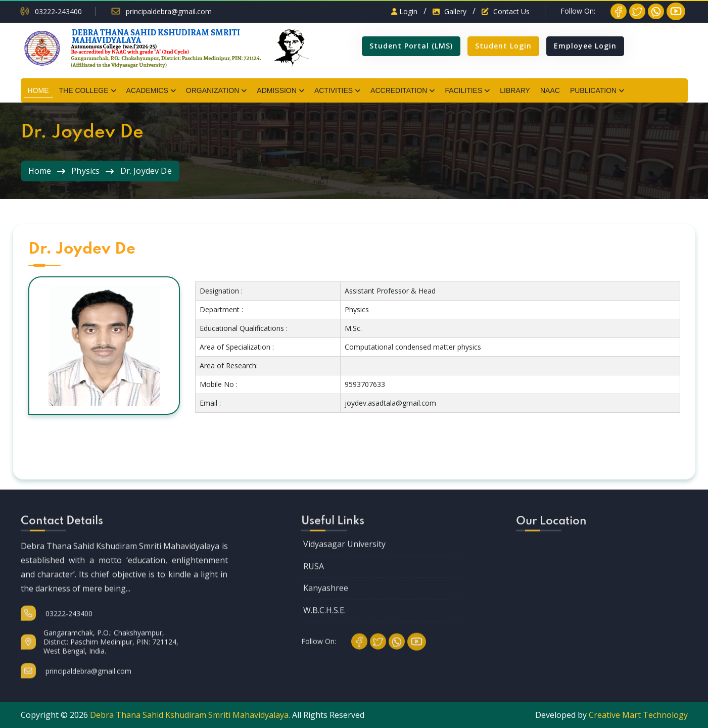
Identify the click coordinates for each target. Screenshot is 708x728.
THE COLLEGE (84, 90)
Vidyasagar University (344, 554)
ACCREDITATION (398, 90)
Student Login (503, 46)
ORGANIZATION (213, 90)
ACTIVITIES (333, 90)
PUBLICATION (593, 90)
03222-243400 (58, 11)
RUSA (313, 577)
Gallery (449, 11)
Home (40, 170)
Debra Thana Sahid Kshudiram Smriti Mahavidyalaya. (190, 714)
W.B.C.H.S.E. (324, 620)
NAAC (550, 90)
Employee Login (585, 46)
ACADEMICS (147, 90)
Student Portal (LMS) (411, 46)
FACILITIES (463, 90)
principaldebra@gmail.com (169, 11)
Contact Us (506, 11)
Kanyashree (325, 598)
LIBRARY (515, 90)
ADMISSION (277, 90)
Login (404, 11)
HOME (38, 90)
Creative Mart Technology (638, 714)
